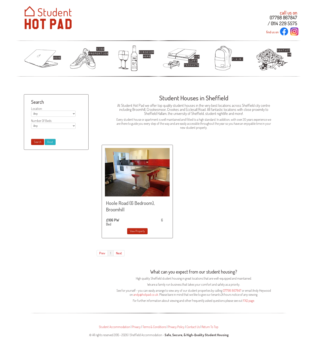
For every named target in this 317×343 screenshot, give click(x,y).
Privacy (136, 327)
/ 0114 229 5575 (282, 23)
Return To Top (210, 327)
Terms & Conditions (154, 327)
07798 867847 (283, 17)
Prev (102, 253)
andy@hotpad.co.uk (145, 295)
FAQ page (248, 301)
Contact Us (193, 327)
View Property (137, 231)
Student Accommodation (114, 327)
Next (119, 253)
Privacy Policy (176, 327)
